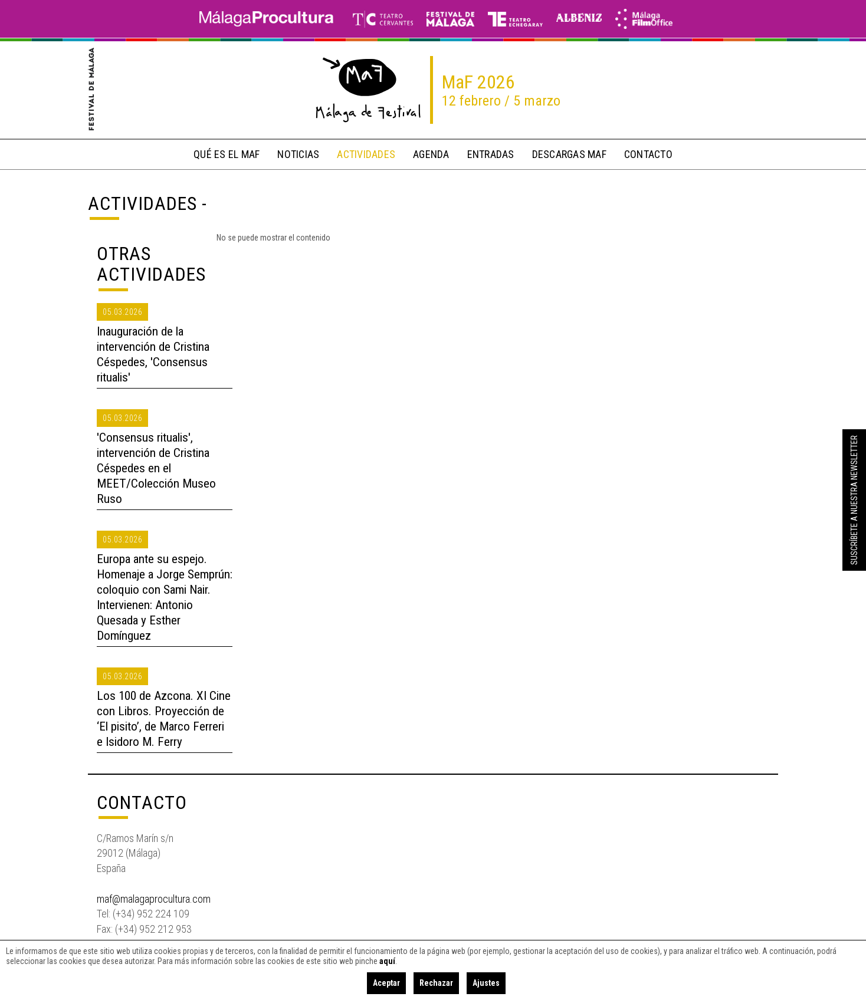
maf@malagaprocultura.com (154, 899)
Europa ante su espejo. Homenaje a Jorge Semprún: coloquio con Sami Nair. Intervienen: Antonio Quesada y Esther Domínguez (164, 597)
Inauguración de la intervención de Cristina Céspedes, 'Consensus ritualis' (153, 354)
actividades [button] (366, 154)
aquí (387, 961)
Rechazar (436, 983)
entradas (490, 154)
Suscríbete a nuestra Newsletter (854, 500)
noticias (298, 154)
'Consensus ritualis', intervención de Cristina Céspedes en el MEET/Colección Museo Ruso (156, 468)
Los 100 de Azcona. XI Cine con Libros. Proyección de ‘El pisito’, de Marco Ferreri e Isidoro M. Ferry (164, 719)
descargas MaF (569, 154)
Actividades (142, 203)
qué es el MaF (226, 154)
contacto (648, 154)
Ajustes (486, 983)
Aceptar (386, 983)
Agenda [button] (431, 154)
